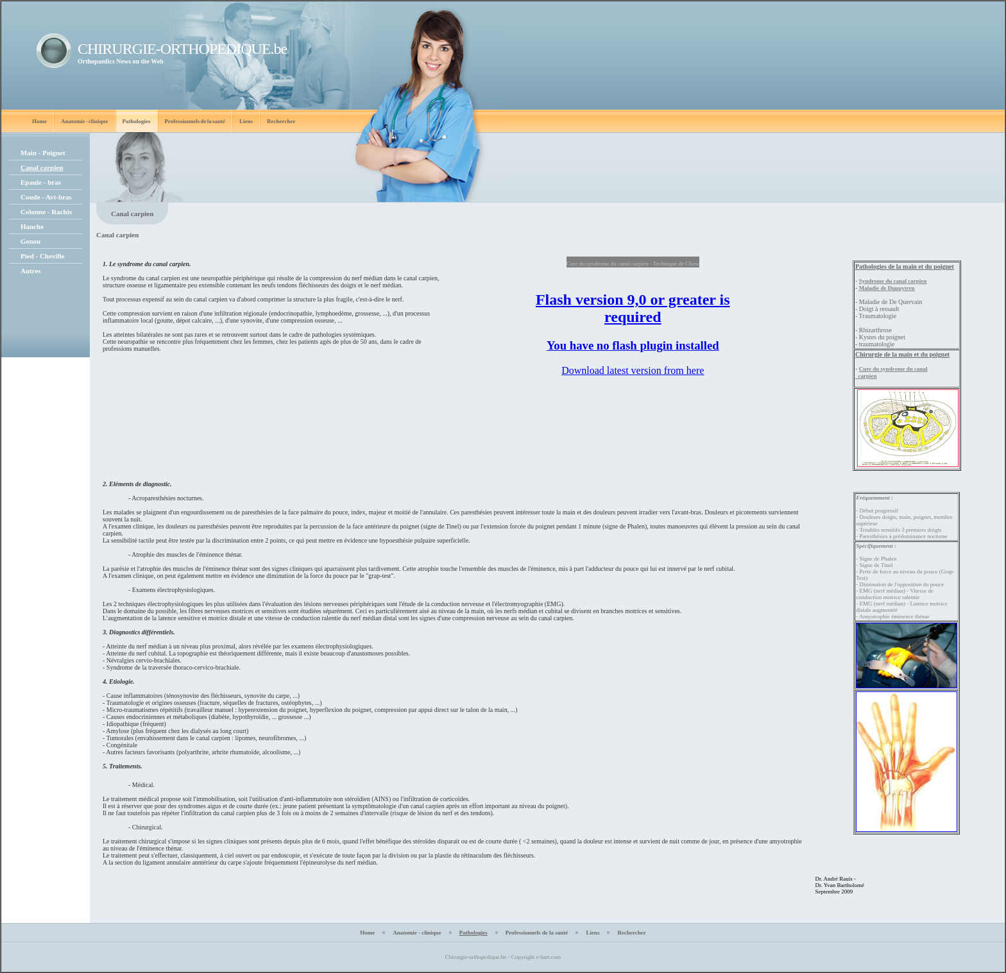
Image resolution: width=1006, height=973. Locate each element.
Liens (246, 121)
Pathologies (137, 121)
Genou (30, 241)
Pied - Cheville (42, 256)
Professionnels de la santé (195, 121)
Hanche (32, 226)
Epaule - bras (41, 182)
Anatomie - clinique (84, 121)
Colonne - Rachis (46, 212)
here (695, 370)
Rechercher (281, 121)
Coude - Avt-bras (46, 197)
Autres (31, 271)
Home (39, 121)
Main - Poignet (43, 153)
